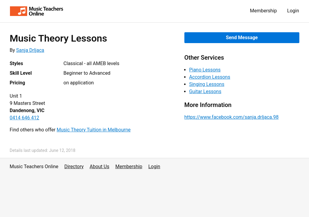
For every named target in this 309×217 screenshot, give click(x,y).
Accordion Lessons (209, 77)
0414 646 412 (24, 118)
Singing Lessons (207, 84)
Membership (263, 11)
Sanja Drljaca (30, 50)
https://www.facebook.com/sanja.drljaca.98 (231, 117)
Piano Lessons (205, 70)
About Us (99, 166)
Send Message (242, 37)
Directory (74, 166)
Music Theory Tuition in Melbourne (94, 130)
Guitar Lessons (205, 91)
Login (293, 11)
